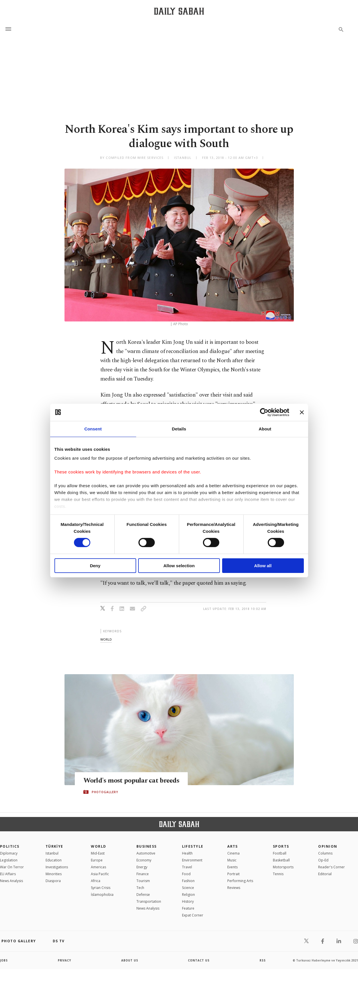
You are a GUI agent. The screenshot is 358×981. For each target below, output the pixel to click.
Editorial (325, 873)
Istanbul (52, 853)
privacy (64, 960)
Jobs (4, 960)
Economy (143, 860)
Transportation (148, 901)
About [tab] (265, 428)
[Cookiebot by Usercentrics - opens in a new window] (264, 412)
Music (231, 860)
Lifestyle (193, 846)
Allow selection (179, 565)
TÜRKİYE (54, 846)
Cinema (233, 853)
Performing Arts (240, 880)
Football (279, 853)
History (188, 901)
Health (187, 853)
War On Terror (12, 867)
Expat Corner (192, 915)
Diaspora (53, 880)
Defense (143, 894)
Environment (192, 860)
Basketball (281, 860)
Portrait (233, 873)
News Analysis (11, 880)
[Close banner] (302, 412)
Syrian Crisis (100, 887)
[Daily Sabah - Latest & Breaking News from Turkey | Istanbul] (179, 11)
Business (146, 846)
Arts (232, 846)
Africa (95, 880)
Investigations (57, 867)
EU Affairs (8, 873)
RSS (262, 960)
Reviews (233, 887)
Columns (325, 853)
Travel (187, 867)
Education (54, 860)
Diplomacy (8, 853)
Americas (98, 867)
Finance (142, 873)
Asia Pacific (100, 873)
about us (130, 960)
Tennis (278, 873)
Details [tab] (179, 428)
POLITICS (9, 846)
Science (188, 887)
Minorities (54, 873)
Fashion (188, 880)
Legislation (8, 860)
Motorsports (283, 867)
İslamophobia (102, 894)
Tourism (143, 880)
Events (232, 867)
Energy (141, 867)
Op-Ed (323, 860)
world (106, 639)
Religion (188, 894)
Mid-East (98, 853)
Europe (97, 860)
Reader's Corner (331, 867)
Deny (95, 565)
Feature (188, 908)
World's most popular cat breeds (133, 780)
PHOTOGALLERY (105, 792)
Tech (140, 887)
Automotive (145, 853)
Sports (281, 846)
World (98, 846)
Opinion (327, 846)
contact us (199, 960)
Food (186, 873)
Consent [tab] (93, 428)
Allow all (263, 565)
